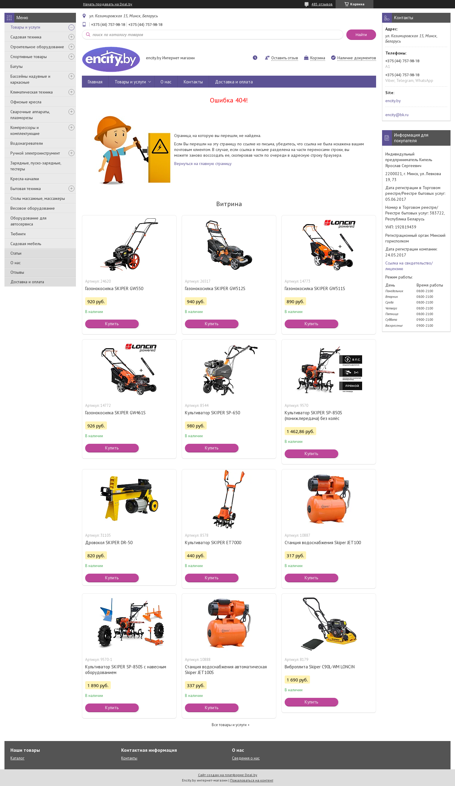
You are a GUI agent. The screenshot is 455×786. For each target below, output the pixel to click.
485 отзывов (322, 4)
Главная (95, 82)
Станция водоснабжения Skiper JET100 (323, 542)
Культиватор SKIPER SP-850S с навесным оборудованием (125, 669)
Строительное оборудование (37, 46)
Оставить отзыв (284, 57)
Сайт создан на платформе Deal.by (227, 775)
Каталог (17, 758)
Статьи (15, 253)
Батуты (16, 66)
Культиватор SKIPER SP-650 (212, 412)
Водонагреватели (26, 143)
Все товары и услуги (229, 725)
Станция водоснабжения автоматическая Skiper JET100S (226, 669)
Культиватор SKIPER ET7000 (213, 542)
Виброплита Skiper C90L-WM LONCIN (320, 667)
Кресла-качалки (24, 178)
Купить (112, 323)
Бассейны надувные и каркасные (30, 79)
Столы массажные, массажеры (37, 198)
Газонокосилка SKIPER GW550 (114, 288)
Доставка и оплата (27, 281)
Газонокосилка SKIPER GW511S (315, 288)
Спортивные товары (28, 56)
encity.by (393, 100)
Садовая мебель (25, 243)
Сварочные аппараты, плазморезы (30, 114)
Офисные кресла (25, 102)
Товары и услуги (25, 27)
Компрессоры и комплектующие (25, 130)
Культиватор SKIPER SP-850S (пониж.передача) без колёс (313, 415)
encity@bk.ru (397, 114)
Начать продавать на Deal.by (107, 4)
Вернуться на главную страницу (203, 163)
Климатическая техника (31, 92)
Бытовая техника (25, 188)
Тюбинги (18, 233)
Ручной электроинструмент (35, 153)
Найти (361, 34)
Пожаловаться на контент (251, 780)
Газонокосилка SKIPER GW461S (115, 412)
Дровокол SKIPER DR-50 (109, 542)
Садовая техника (25, 37)
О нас (15, 262)
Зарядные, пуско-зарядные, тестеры (35, 166)
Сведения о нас (246, 758)
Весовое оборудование (32, 208)
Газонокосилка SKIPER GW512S (215, 288)
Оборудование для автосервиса (28, 221)
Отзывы (17, 272)
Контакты (193, 82)
